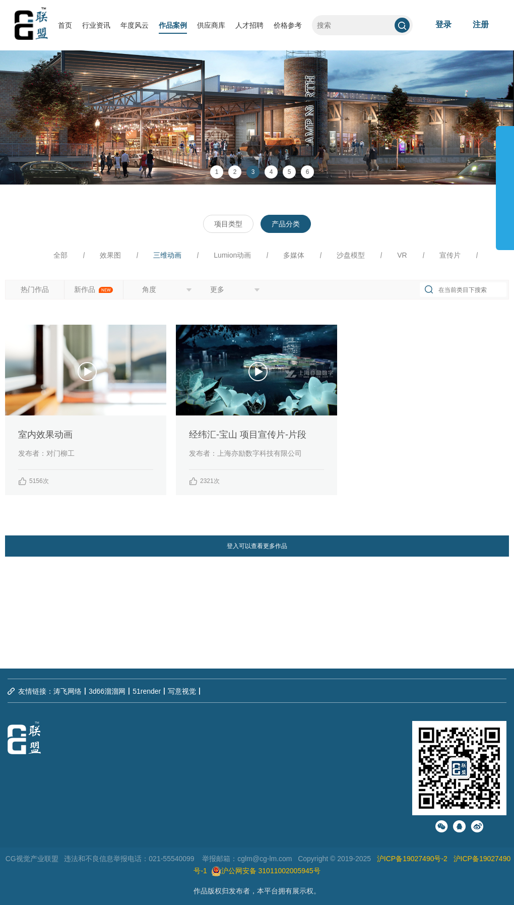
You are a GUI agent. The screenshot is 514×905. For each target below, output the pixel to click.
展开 (505, 183)
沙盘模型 (351, 255)
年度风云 (134, 25)
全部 (60, 255)
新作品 (93, 289)
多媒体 (293, 255)
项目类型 (228, 224)
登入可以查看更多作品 (257, 546)
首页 (65, 25)
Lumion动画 (232, 255)
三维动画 (167, 255)
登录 (443, 24)
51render (147, 691)
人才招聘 (249, 25)
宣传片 (450, 255)
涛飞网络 (67, 691)
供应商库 (211, 25)
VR (402, 255)
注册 (481, 24)
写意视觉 (182, 691)
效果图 (110, 255)
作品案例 (173, 25)
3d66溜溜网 (107, 691)
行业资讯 (96, 25)
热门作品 (35, 289)
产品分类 (286, 224)
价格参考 (288, 25)
